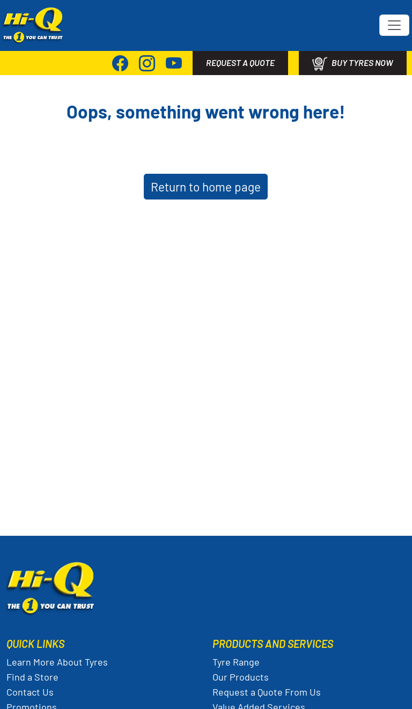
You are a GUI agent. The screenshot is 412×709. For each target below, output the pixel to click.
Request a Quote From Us (266, 692)
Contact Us (30, 692)
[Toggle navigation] (394, 25)
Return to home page (206, 186)
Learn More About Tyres (57, 662)
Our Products (240, 677)
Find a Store (32, 677)
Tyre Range (236, 662)
